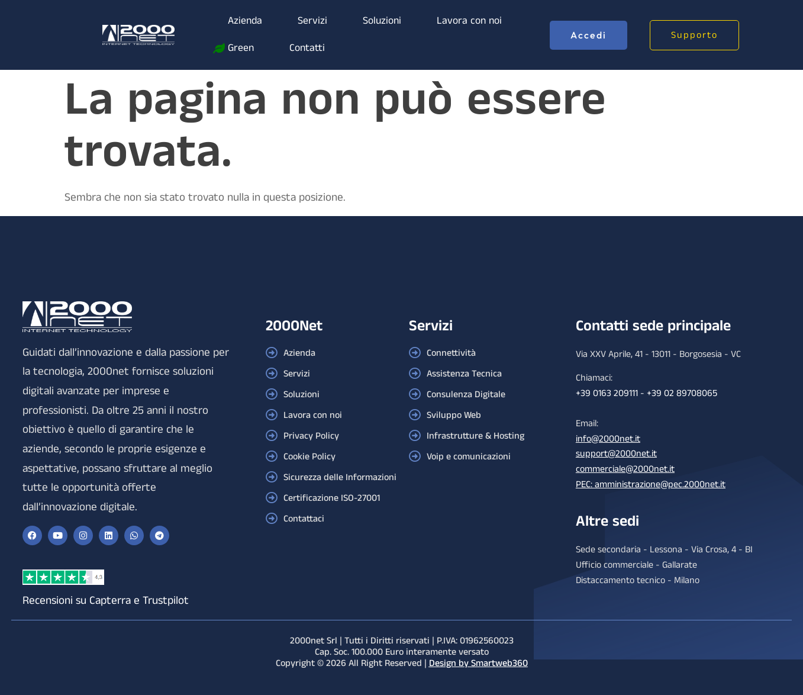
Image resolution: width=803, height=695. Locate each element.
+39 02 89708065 (682, 393)
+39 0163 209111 (607, 393)
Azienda (245, 21)
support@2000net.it (616, 454)
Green (241, 48)
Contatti (307, 48)
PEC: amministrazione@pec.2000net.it (650, 484)
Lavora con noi (469, 21)
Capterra (110, 601)
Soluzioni (382, 21)
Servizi (312, 21)
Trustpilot (166, 601)
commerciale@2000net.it (625, 469)
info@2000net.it (608, 439)
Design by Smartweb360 (478, 663)
